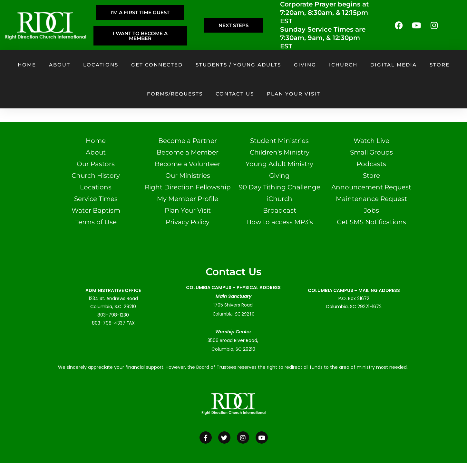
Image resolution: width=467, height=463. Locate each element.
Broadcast (279, 210)
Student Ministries (279, 141)
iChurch (343, 65)
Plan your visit (293, 94)
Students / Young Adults (238, 65)
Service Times (96, 199)
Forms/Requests (175, 94)
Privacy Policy (187, 222)
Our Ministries (187, 175)
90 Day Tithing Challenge (279, 187)
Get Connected (157, 65)
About (59, 65)
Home (27, 65)
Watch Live (371, 141)
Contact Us (235, 94)
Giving (305, 65)
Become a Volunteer (187, 164)
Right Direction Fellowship (188, 187)
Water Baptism (96, 210)
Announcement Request (371, 187)
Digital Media (393, 65)
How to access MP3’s (279, 222)
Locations (100, 65)
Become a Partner (187, 141)
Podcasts (371, 164)
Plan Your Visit (188, 210)
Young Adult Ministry (279, 164)
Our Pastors (96, 164)
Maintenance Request (371, 199)
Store (440, 65)
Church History (96, 175)
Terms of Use (96, 222)
